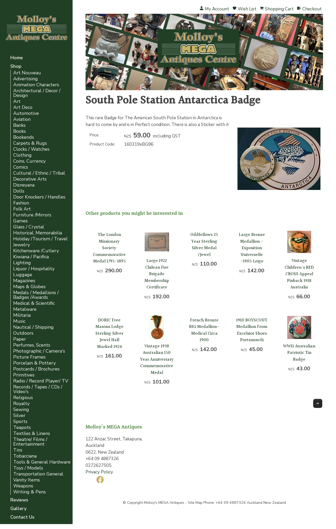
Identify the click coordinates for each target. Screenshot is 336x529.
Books (19, 131)
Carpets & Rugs (30, 143)
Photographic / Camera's (39, 351)
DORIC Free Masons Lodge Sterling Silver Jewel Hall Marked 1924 (109, 333)
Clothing (22, 155)
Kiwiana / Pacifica (31, 256)
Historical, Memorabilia (37, 232)
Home (16, 58)
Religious (23, 397)
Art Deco (22, 107)
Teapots (22, 427)
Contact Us (22, 517)
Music (19, 321)
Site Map (195, 502)
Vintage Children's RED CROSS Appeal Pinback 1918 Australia (299, 274)
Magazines (24, 280)
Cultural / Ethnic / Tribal (39, 173)
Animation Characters (36, 84)
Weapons (23, 486)
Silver (19, 415)
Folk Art (22, 209)
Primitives (23, 375)
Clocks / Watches (31, 149)
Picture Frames (29, 357)
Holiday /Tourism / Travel (40, 238)
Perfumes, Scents (31, 345)
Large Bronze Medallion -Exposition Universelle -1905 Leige (252, 248)
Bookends (23, 137)
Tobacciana (25, 456)
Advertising (25, 78)
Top (317, 403)
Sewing (21, 409)
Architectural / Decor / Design (36, 93)
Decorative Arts (30, 179)
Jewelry (21, 244)
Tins (17, 450)
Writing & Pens (29, 492)
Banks (19, 125)
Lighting (22, 262)
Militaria (22, 315)
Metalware (25, 309)
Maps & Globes (29, 286)
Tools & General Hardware (42, 462)
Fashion (21, 203)
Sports (20, 421)
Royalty (21, 403)
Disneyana (23, 185)
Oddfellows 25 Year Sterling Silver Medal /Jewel (204, 244)
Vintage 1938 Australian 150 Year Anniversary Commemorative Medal (157, 359)
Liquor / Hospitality (33, 268)
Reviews (19, 500)
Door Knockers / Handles (39, 197)
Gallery (18, 509)
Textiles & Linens (31, 433)
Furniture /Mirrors (32, 215)
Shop (16, 66)
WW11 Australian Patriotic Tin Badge (299, 353)
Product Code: (102, 144)
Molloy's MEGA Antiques (164, 502)
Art (16, 101)
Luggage (22, 274)
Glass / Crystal (28, 226)
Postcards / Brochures (36, 369)
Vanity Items (26, 480)
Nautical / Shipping (33, 327)
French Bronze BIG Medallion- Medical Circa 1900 (204, 330)
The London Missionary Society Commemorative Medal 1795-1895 (109, 248)
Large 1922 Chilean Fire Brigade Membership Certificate (156, 274)
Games (20, 221)
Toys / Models (28, 468)
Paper (19, 339)
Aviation (22, 119)
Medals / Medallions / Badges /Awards (36, 295)
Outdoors (23, 333)
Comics (20, 167)
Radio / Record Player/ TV (40, 381)
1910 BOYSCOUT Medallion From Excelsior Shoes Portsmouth (251, 330)
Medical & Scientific (34, 303)
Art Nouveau (27, 72)
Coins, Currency (29, 161)
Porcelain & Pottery (34, 363)
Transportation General (38, 474)
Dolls (18, 191)
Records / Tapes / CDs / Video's (37, 389)
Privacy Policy (99, 472)
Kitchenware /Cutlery (36, 250)
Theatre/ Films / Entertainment (30, 442)
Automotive (26, 113)
